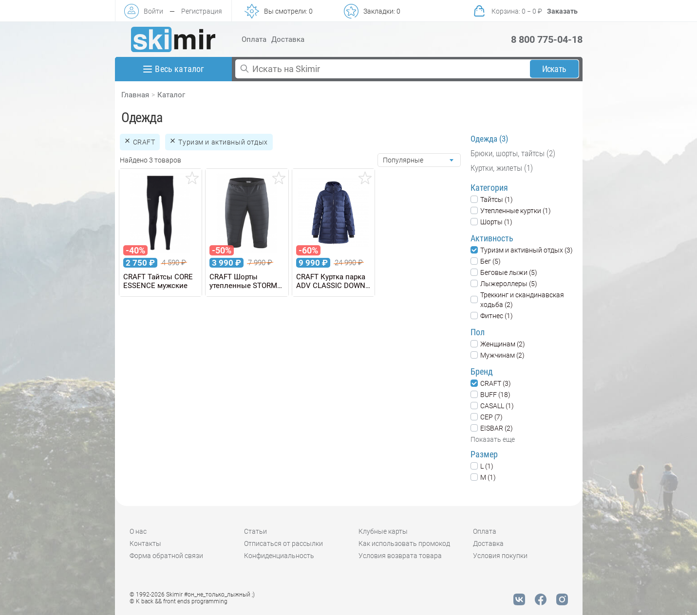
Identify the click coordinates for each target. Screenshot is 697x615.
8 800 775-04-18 (547, 39)
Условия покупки (500, 556)
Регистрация (201, 11)
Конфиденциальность (279, 556)
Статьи (255, 531)
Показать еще (493, 439)
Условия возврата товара (400, 556)
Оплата (254, 39)
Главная (135, 94)
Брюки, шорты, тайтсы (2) (513, 153)
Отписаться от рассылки (283, 543)
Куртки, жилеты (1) (502, 168)
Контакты (145, 543)
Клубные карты (383, 531)
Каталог (171, 94)
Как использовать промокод (404, 543)
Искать (554, 69)
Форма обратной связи (166, 556)
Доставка (287, 39)
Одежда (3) (489, 139)
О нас (138, 531)
